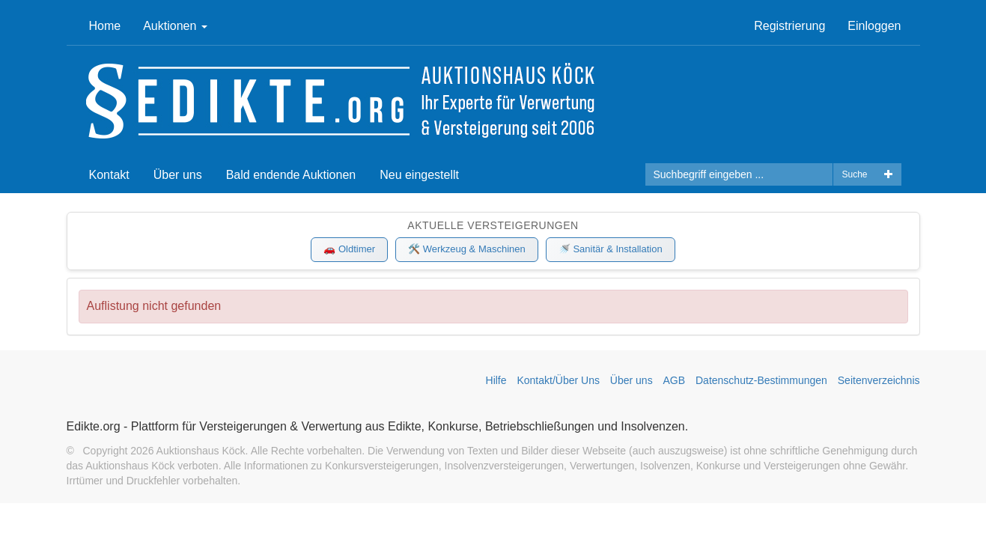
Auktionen (175, 25)
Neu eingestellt (419, 174)
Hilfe (496, 380)
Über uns (177, 174)
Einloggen (874, 25)
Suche (854, 174)
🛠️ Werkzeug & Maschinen (467, 249)
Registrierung (789, 25)
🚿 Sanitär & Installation (611, 249)
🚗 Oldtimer (349, 249)
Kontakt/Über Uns (558, 380)
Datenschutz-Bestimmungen (761, 380)
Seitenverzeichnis (879, 380)
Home (105, 25)
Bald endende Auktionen (291, 174)
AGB (674, 380)
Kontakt (109, 174)
